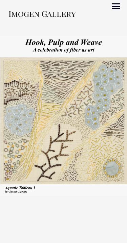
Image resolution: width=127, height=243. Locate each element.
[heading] (42, 15)
